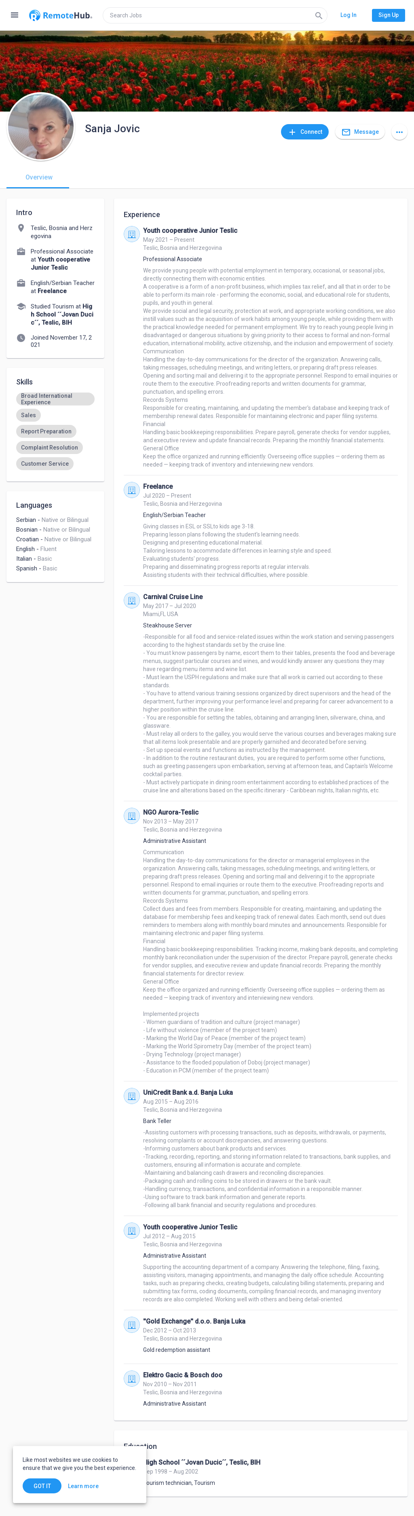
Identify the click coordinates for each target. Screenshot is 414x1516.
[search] (215, 15)
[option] (55, 399)
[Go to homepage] (60, 15)
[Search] (319, 15)
